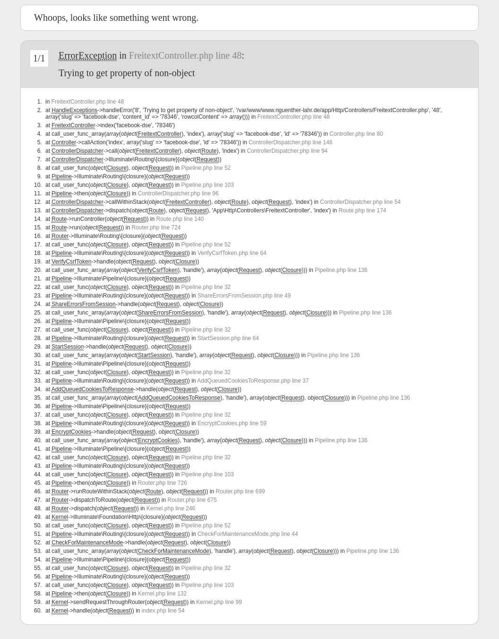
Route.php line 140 (180, 219)
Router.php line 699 (240, 491)
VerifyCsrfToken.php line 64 (232, 253)
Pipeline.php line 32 (206, 287)
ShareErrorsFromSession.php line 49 (244, 295)
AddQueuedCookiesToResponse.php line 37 (253, 380)
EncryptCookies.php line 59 (232, 423)
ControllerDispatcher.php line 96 (178, 193)
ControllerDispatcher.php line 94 (287, 151)
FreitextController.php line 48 (185, 55)
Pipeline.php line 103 (207, 185)
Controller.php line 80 (356, 134)
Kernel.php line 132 (162, 593)
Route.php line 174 (363, 210)
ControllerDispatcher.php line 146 (290, 142)
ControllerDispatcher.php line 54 (360, 202)
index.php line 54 (163, 610)
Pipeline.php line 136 (341, 270)
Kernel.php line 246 (170, 508)
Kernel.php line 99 (219, 602)
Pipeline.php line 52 (206, 168)
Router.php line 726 (162, 483)
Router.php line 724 (156, 227)
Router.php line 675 (192, 500)
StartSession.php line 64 (228, 338)
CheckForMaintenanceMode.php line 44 (248, 534)
